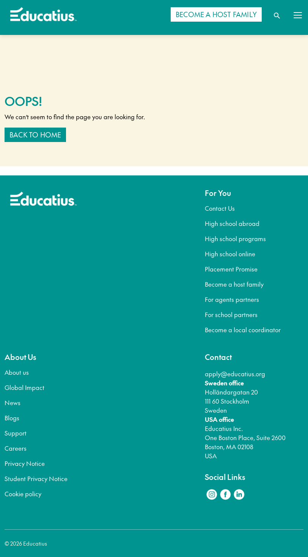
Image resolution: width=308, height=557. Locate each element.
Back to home (35, 134)
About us (17, 372)
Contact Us (220, 208)
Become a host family (234, 284)
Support (16, 433)
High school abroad (232, 223)
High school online (230, 253)
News (12, 402)
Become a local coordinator (243, 329)
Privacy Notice (25, 463)
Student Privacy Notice (36, 478)
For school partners (231, 314)
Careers (16, 448)
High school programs (235, 238)
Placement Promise (231, 269)
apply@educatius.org (235, 373)
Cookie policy (23, 493)
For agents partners (232, 299)
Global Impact (24, 387)
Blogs (12, 417)
